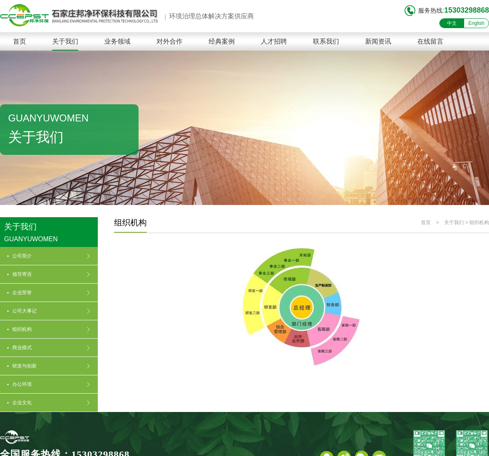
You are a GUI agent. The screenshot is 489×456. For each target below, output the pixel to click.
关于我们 (65, 41)
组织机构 (479, 222)
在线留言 (430, 41)
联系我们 (326, 41)
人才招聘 (274, 41)
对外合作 (169, 41)
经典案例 (222, 41)
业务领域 (117, 41)
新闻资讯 (378, 41)
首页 (19, 41)
